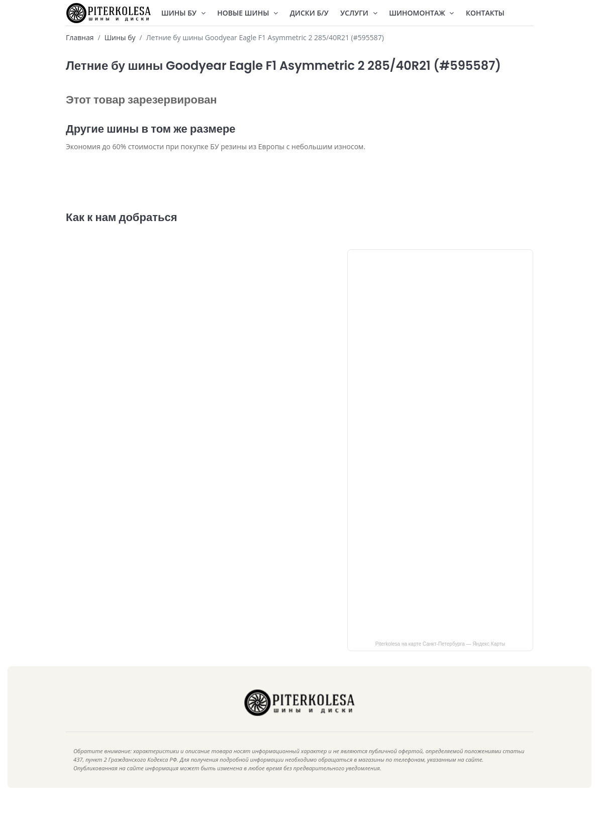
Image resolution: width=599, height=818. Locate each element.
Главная (80, 37)
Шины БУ (183, 13)
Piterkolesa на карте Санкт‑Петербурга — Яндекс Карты (440, 659)
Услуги (358, 13)
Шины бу (120, 37)
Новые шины (247, 13)
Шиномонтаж (421, 13)
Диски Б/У (309, 13)
